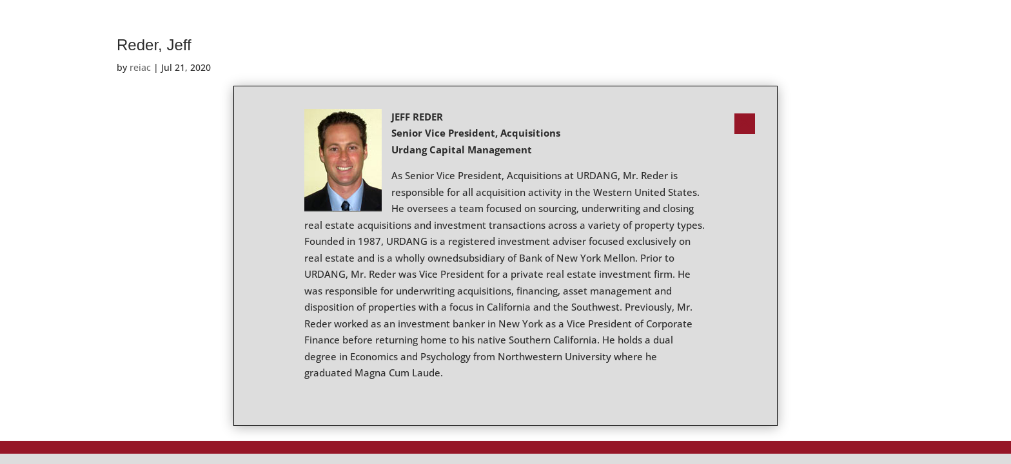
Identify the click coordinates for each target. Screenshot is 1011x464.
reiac (140, 67)
